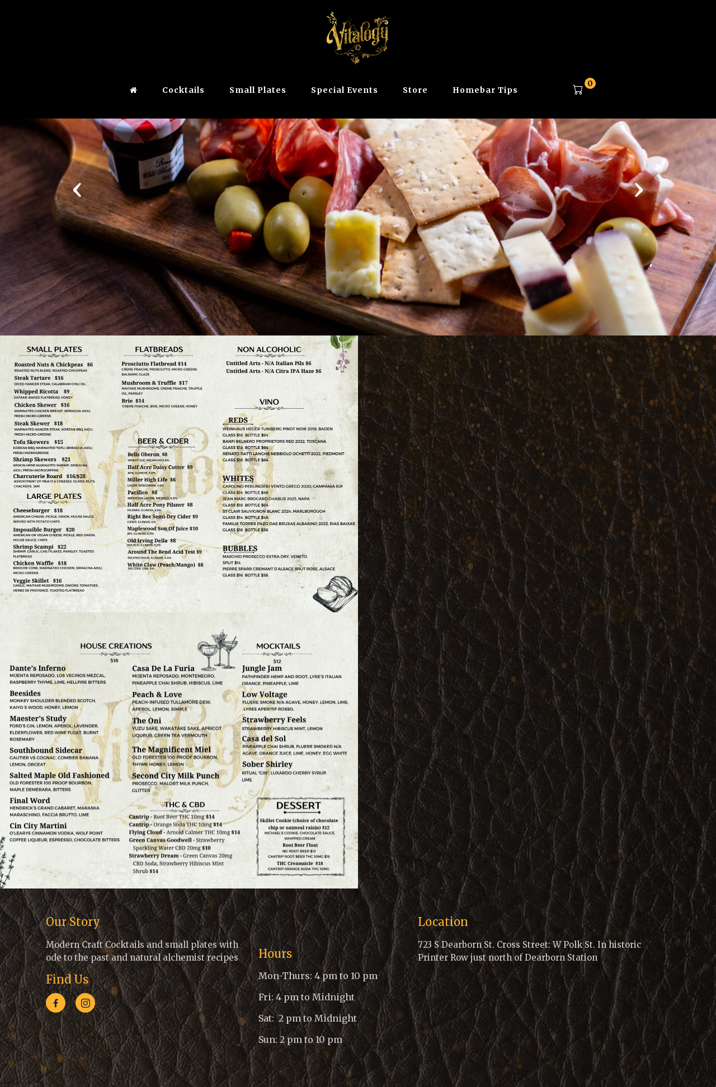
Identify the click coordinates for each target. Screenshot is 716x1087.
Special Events (344, 90)
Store (415, 90)
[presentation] (77, 189)
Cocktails (183, 90)
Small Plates (257, 90)
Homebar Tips (485, 90)
